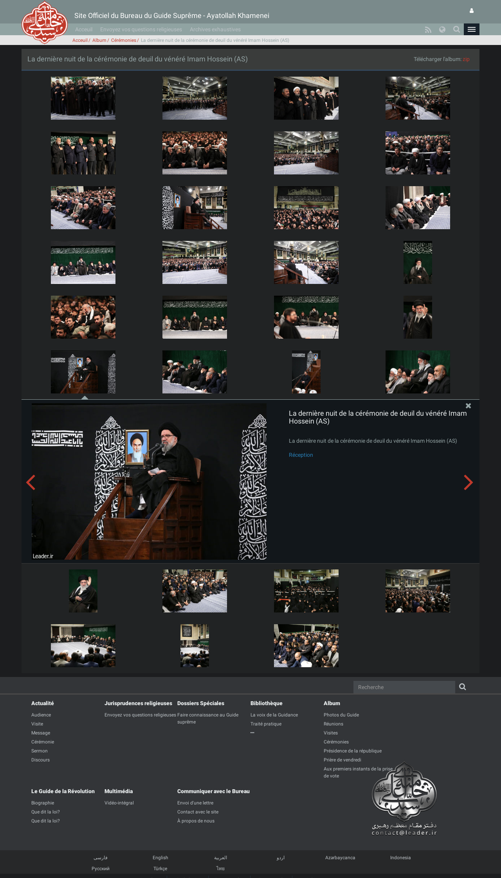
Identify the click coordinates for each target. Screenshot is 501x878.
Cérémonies (123, 40)
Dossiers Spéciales (200, 703)
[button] (471, 29)
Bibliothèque (266, 703)
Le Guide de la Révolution (63, 791)
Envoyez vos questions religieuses (141, 29)
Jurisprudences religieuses (138, 703)
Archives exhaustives (215, 29)
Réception (301, 455)
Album (99, 40)
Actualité (42, 703)
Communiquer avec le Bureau (213, 791)
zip (466, 59)
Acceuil (83, 29)
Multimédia (119, 791)
